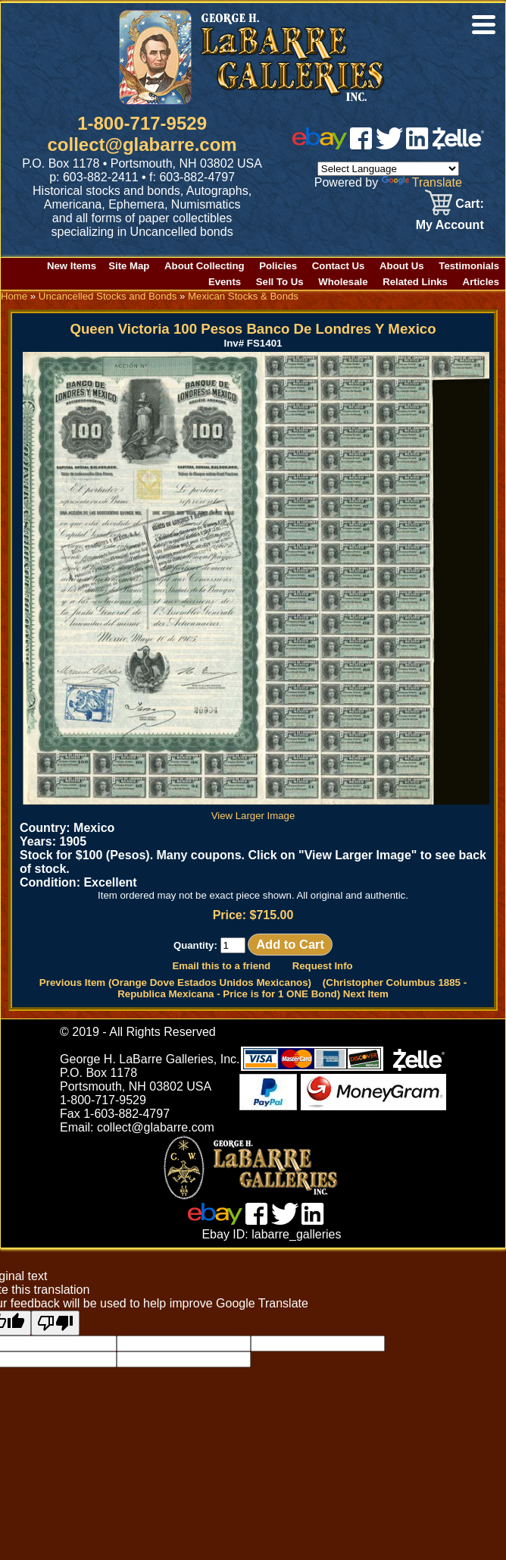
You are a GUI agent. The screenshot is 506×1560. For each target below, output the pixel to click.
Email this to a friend (221, 965)
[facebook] (361, 145)
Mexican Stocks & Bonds (243, 296)
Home (14, 296)
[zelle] (458, 145)
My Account (450, 224)
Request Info (322, 965)
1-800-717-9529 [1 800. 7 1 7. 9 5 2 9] (142, 123)
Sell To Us (280, 281)
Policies (278, 266)
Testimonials (469, 266)
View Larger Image (256, 810)
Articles (481, 281)
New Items (71, 266)
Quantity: (209, 945)
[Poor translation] (55, 1323)
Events (224, 281)
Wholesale (342, 281)
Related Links (415, 281)
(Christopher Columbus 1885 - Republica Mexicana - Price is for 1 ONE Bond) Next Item (292, 988)
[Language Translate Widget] (388, 169)
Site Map (128, 266)
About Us (402, 266)
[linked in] (417, 145)
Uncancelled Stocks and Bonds (108, 296)
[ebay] (319, 145)
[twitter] (389, 145)
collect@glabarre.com (142, 144)
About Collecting (204, 266)
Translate (422, 182)
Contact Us (338, 266)
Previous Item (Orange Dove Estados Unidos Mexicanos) (175, 982)
